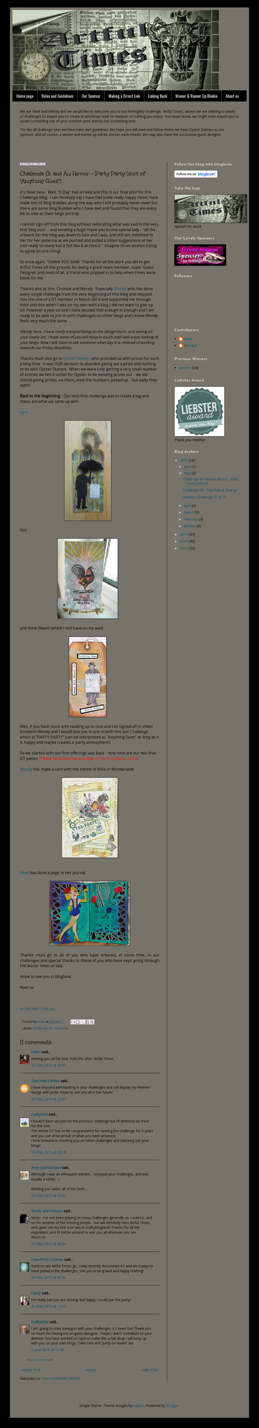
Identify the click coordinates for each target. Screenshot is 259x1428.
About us (232, 96)
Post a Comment (40, 1359)
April (188, 505)
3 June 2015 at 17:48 (47, 1349)
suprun (138, 1405)
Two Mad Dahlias (45, 1080)
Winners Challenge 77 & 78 (204, 497)
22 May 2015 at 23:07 (48, 1099)
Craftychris (39, 1322)
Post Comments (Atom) (61, 1378)
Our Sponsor (91, 96)
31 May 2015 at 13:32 (48, 1306)
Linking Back (157, 96)
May (188, 473)
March (189, 512)
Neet (24, 872)
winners (185, 367)
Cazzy (36, 1293)
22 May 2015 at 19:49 (48, 1065)
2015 (184, 460)
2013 (184, 541)
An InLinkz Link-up (37, 1008)
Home (91, 1370)
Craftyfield (39, 1114)
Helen (35, 1052)
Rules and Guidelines (57, 96)
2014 (184, 534)
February (191, 519)
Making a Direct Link (124, 96)
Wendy (120, 288)
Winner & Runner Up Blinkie (196, 96)
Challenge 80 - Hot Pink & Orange (210, 490)
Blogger (172, 1405)
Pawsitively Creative (47, 1259)
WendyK (190, 346)
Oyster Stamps (76, 358)
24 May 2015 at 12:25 (48, 1195)
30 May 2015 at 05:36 (48, 1277)
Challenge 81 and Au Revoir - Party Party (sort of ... (211, 481)
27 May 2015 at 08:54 (48, 1243)
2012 (184, 548)
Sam (24, 412)
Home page (24, 96)
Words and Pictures (47, 1211)
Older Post (149, 1370)
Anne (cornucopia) (46, 1167)
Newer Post (30, 1370)
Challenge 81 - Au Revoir (51, 1028)
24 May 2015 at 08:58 (48, 1152)
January (190, 526)
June (188, 466)
